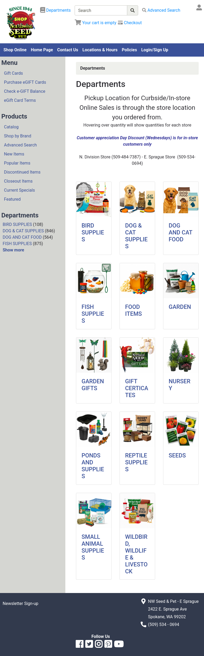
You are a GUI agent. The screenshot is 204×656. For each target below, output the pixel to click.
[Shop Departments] (55, 10)
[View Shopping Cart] (95, 22)
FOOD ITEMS (133, 310)
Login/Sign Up (154, 49)
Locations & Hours (99, 49)
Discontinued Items (22, 172)
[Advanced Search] (161, 10)
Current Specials (19, 190)
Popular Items (17, 163)
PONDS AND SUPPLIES (93, 466)
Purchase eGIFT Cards (25, 82)
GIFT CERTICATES (136, 388)
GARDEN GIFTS (93, 385)
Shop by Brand (17, 135)
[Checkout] (130, 22)
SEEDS (177, 455)
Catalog (11, 126)
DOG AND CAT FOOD (22, 237)
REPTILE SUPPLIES (136, 462)
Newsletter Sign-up (20, 603)
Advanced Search (20, 145)
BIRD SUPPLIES (17, 224)
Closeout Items (18, 181)
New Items (14, 154)
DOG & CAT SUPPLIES (23, 230)
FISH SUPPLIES (17, 243)
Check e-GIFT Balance (24, 91)
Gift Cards (13, 73)
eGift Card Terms (20, 100)
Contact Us (67, 49)
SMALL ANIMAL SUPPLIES (93, 547)
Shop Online (15, 49)
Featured (12, 199)
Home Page (42, 49)
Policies (129, 49)
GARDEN (180, 307)
